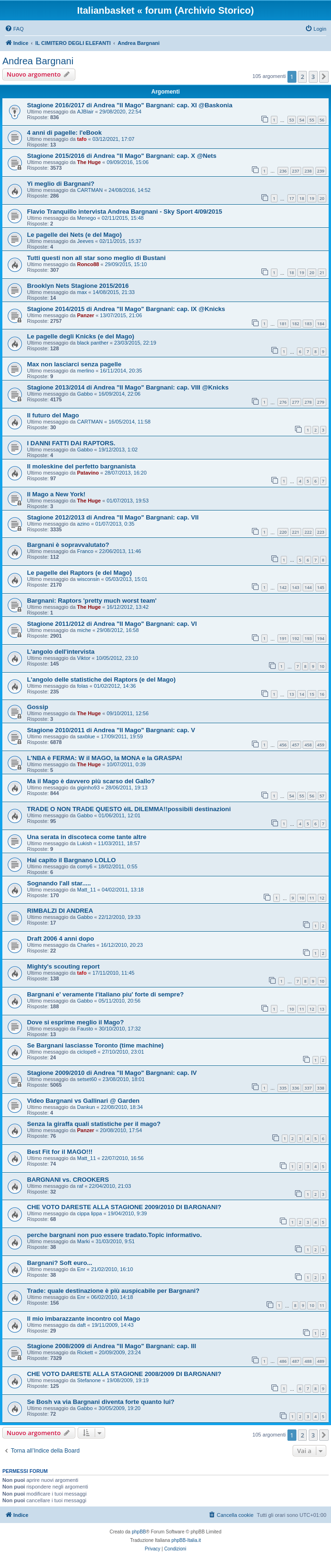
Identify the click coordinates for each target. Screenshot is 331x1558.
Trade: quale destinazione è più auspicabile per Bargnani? (113, 1290)
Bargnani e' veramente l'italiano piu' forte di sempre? (105, 994)
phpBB (139, 1531)
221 (295, 532)
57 (322, 796)
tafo (82, 139)
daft (81, 1325)
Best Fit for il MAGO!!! (59, 1151)
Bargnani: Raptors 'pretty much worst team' (92, 600)
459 (320, 745)
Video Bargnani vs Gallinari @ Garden (83, 1100)
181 (282, 323)
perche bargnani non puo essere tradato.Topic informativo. (114, 1234)
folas (82, 686)
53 (291, 120)
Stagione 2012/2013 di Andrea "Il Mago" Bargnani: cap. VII (112, 517)
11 (311, 898)
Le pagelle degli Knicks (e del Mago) (80, 336)
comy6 (84, 866)
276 (282, 402)
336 (295, 1088)
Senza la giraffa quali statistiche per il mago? (94, 1123)
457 (295, 745)
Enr (81, 1269)
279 (320, 402)
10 (322, 666)
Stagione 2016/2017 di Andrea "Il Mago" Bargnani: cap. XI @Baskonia (130, 105)
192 (295, 638)
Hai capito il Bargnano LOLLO (71, 860)
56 (322, 120)
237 (295, 171)
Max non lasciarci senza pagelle (74, 364)
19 (311, 198)
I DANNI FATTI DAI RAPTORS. (71, 443)
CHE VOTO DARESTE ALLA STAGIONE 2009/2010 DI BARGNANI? (124, 1207)
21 (322, 272)
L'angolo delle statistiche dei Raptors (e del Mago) (101, 679)
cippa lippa (89, 1213)
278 (308, 402)
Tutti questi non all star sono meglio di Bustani (96, 257)
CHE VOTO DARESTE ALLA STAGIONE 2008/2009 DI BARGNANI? (124, 1373)
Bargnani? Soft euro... (59, 1262)
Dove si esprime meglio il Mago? (75, 1022)
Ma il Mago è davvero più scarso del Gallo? (91, 781)
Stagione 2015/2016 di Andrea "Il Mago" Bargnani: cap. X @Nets (121, 155)
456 (282, 745)
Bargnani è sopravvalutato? (68, 544)
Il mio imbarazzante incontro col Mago (83, 1318)
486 (282, 1361)
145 (320, 587)
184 (320, 323)
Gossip (37, 706)
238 (308, 171)
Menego (86, 218)
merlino (85, 370)
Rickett (85, 1352)
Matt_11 (86, 889)
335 (282, 1088)
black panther (92, 343)
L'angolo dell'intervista (61, 651)
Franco (85, 551)
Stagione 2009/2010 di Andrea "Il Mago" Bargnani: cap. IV (112, 1072)
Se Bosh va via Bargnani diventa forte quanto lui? (100, 1401)
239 (320, 171)
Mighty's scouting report (63, 966)
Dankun (86, 1107)
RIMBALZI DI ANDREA (60, 910)
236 (282, 171)
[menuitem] (14, 29)
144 (308, 587)
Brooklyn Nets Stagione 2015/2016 (78, 285)
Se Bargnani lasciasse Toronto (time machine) (95, 1045)
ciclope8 (86, 1052)
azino (83, 524)
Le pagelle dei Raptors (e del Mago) (79, 572)
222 (308, 532)
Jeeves (85, 241)
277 (295, 402)
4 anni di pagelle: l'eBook (64, 132)
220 (282, 532)
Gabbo (85, 394)
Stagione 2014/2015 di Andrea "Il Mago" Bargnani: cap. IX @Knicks (126, 308)
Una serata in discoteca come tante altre (86, 836)
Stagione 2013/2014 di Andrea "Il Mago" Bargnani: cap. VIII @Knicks (128, 387)
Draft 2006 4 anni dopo (60, 938)
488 (308, 1361)
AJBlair (85, 111)
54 (301, 120)
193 (308, 638)
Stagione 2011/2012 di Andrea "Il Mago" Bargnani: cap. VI (112, 623)
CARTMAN (90, 190)
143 (295, 587)
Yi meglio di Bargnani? (60, 183)
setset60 (87, 1079)
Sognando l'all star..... (59, 883)
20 (322, 198)
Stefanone (89, 1380)
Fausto (85, 1028)
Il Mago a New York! (56, 494)
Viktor (83, 658)
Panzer (85, 315)
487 (295, 1361)
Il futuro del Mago (53, 415)
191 (282, 638)
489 (320, 1361)
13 (291, 694)
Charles (86, 945)
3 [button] (313, 76)
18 (301, 198)
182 (295, 323)
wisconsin (88, 579)
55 (311, 120)
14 (301, 694)
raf (80, 1186)
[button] (324, 76)
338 (320, 1088)
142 (282, 587)
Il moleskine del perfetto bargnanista (81, 466)
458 (308, 745)
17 (291, 198)
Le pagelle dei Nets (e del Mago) (74, 234)
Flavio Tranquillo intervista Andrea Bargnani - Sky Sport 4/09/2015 (124, 211)
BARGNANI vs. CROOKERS (68, 1179)
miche (84, 630)
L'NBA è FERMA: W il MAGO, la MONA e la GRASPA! (104, 758)
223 (320, 532)
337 (308, 1088)
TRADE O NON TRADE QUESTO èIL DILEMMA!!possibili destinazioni (129, 809)
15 (311, 694)
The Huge (89, 162)
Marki (83, 1241)
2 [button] (302, 76)
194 (320, 638)
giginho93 (88, 787)
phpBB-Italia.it (186, 1540)
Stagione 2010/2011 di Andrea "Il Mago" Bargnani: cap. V (111, 730)
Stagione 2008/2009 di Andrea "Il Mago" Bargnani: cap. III (111, 1346)
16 (322, 694)
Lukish (84, 843)
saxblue (86, 736)
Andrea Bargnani (37, 61)
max (82, 292)
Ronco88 (88, 264)
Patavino (88, 473)
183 (308, 323)
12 (322, 898)
